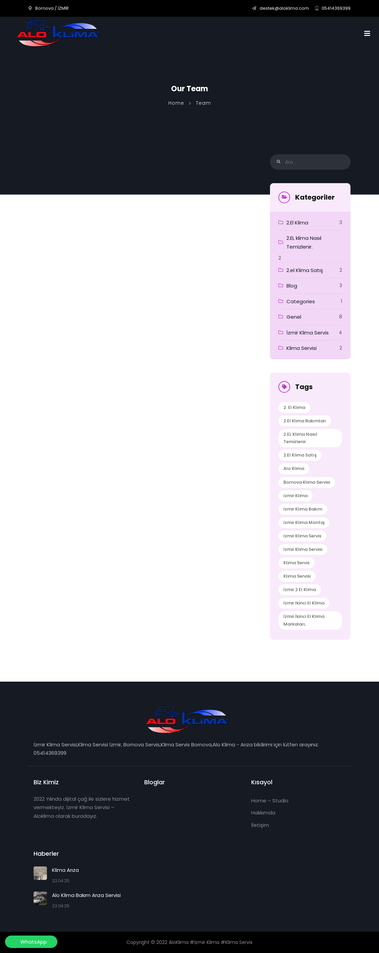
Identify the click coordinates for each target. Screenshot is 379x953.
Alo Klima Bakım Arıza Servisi (86, 895)
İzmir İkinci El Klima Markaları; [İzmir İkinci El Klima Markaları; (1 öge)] (303, 620)
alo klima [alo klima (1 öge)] (293, 468)
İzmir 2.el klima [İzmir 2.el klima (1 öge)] (299, 589)
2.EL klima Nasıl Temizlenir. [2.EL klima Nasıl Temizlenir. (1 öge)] (300, 438)
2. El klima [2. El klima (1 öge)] (294, 407)
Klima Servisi (301, 348)
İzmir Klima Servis (307, 332)
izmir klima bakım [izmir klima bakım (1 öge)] (302, 509)
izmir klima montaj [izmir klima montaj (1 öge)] (303, 522)
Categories (300, 301)
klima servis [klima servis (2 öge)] (296, 563)
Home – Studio (269, 800)
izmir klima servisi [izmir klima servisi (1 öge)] (302, 549)
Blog (291, 285)
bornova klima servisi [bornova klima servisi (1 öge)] (306, 482)
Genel (293, 316)
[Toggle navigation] (369, 34)
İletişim (260, 825)
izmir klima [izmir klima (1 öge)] (295, 495)
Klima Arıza (65, 869)
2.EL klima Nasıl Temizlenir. (303, 242)
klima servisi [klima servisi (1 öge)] (297, 576)
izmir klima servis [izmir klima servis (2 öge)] (302, 536)
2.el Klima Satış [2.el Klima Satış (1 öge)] (300, 455)
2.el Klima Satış (304, 270)
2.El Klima (297, 222)
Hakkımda (263, 812)
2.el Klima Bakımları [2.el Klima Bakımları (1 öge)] (304, 421)
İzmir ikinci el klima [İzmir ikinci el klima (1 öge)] (303, 603)
